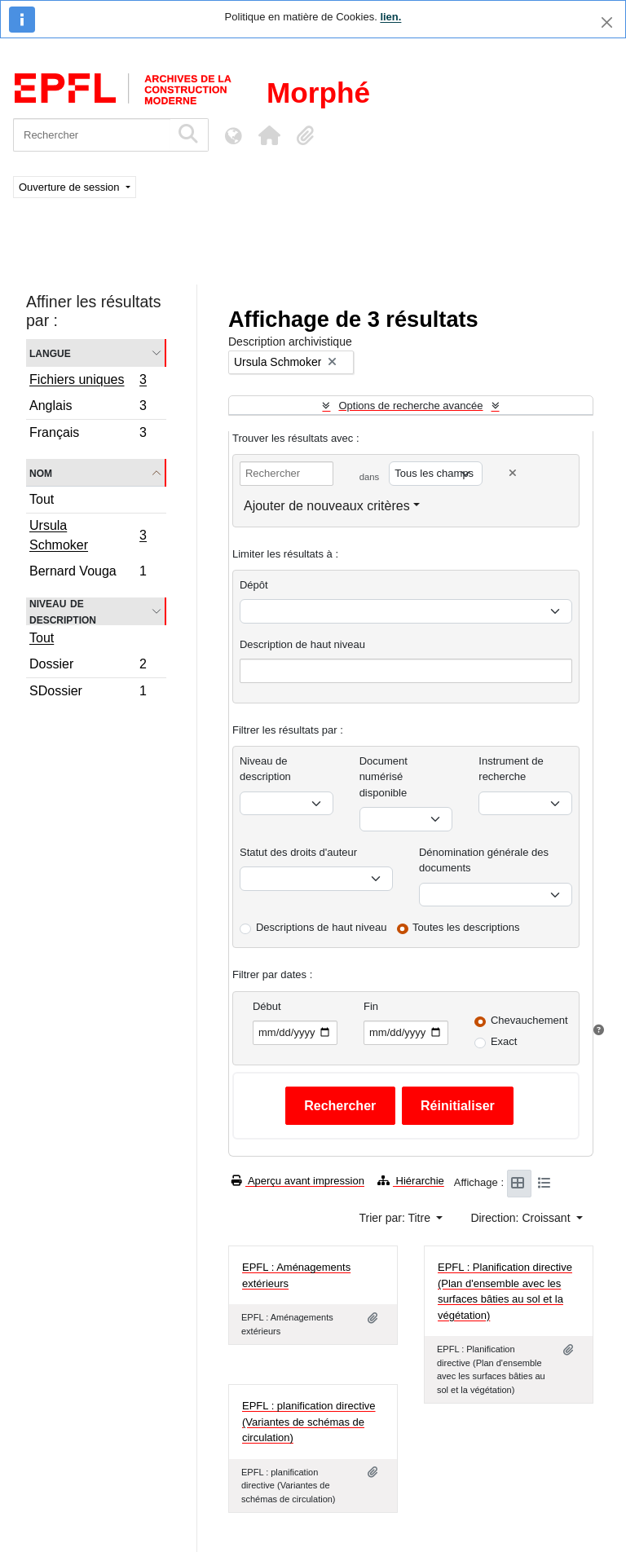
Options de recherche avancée (410, 405)
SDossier (88, 692)
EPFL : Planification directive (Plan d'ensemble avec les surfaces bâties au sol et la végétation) (505, 1291)
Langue (50, 352)
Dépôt (254, 585)
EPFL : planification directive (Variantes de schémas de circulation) (309, 1422)
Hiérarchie (410, 1181)
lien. (390, 17)
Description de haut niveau (302, 644)
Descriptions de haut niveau (321, 927)
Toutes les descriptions (466, 927)
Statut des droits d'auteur (298, 852)
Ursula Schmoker (88, 535)
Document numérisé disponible (383, 777)
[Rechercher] (91, 135)
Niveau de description (62, 611)
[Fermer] (607, 22)
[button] (269, 135)
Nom (40, 472)
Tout (41, 499)
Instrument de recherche (511, 769)
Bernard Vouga (88, 573)
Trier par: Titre (396, 1217)
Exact (504, 1041)
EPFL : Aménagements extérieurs (296, 1275)
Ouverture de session (70, 187)
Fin (371, 1006)
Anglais (88, 408)
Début (267, 1006)
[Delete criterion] (513, 473)
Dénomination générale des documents (484, 860)
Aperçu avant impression (297, 1181)
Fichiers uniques (88, 381)
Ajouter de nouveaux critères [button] (327, 506)
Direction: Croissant (521, 1217)
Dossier (88, 666)
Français (88, 434)
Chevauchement (529, 1020)
